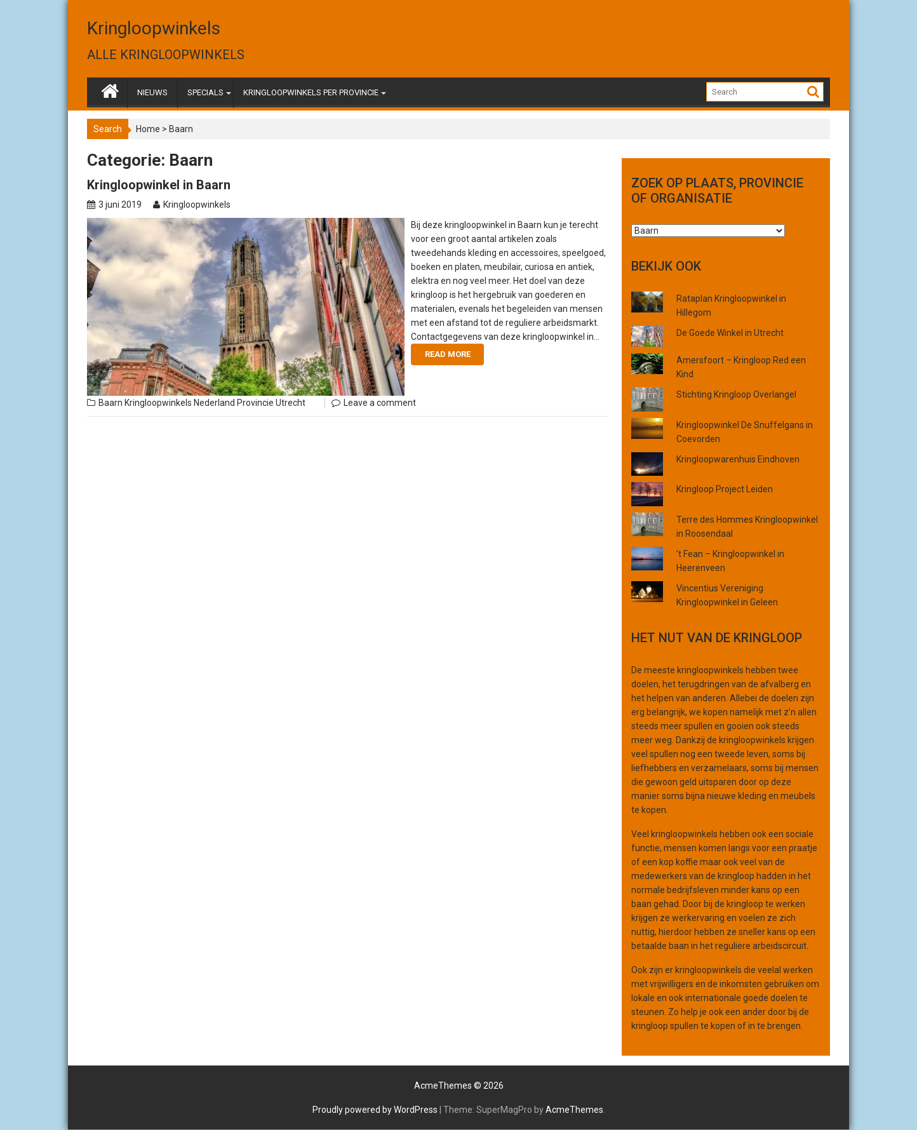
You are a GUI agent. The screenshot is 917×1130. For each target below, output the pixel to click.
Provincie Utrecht (271, 403)
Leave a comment (380, 403)
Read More (448, 354)
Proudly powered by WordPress (375, 1110)
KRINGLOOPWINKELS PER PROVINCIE (310, 92)
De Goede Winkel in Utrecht (730, 333)
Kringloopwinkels (153, 28)
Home (148, 129)
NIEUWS (152, 92)
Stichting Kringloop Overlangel (736, 394)
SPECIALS (205, 92)
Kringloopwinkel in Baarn (159, 184)
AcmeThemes (574, 1110)
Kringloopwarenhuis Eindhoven (738, 459)
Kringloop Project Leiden (724, 489)
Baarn (110, 403)
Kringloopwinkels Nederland (179, 403)
